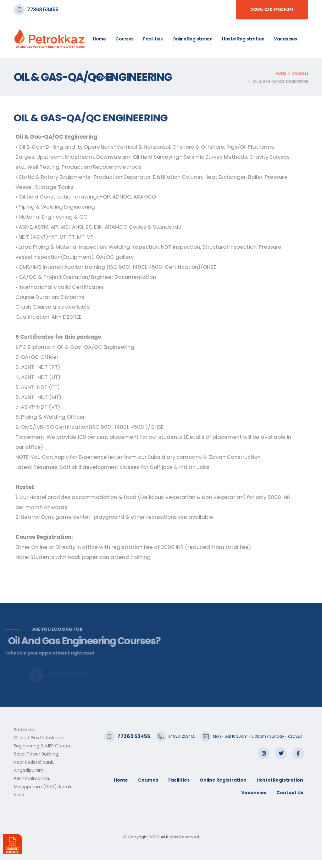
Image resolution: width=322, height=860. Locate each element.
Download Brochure (272, 9)
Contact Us (105, 77)
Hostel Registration (243, 39)
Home (99, 39)
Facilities (153, 39)
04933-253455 (182, 736)
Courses (124, 39)
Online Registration (223, 780)
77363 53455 (42, 9)
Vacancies (285, 39)
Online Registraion (192, 39)
